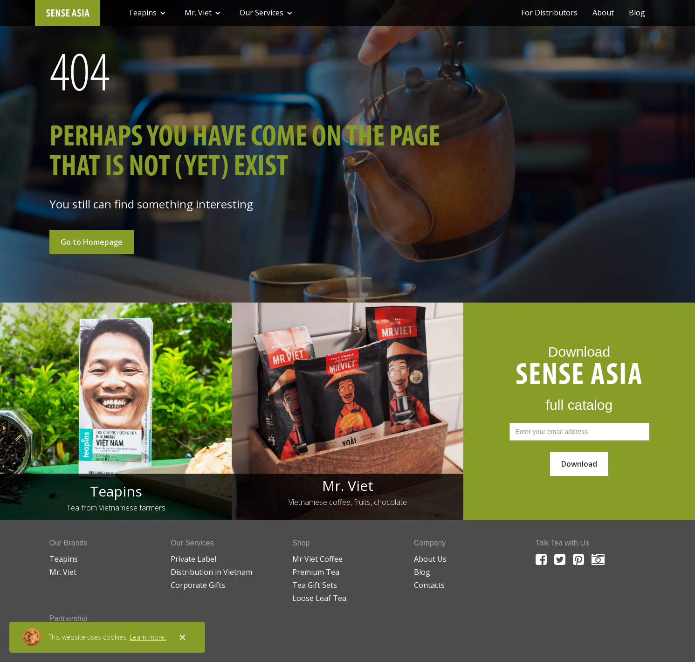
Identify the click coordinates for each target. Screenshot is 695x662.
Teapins (63, 559)
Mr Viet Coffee (317, 559)
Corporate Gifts (198, 585)
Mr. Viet (62, 572)
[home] (67, 13)
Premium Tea (315, 572)
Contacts (429, 585)
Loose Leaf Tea (319, 598)
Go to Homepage (92, 242)
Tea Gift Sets (314, 585)
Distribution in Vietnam (211, 572)
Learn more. (148, 637)
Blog (637, 12)
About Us (430, 559)
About (603, 12)
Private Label (193, 559)
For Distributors (549, 12)
